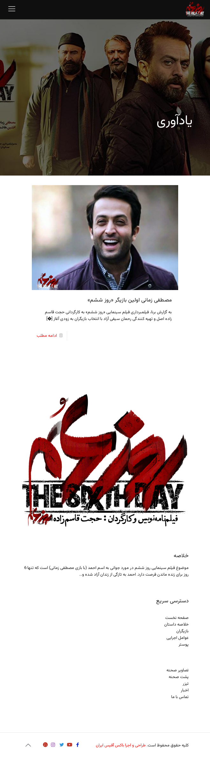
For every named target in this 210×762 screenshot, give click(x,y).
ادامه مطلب (47, 336)
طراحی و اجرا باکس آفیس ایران (121, 745)
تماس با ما (180, 697)
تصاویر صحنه (177, 670)
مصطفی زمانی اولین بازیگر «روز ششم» (130, 300)
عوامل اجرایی (177, 638)
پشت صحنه (179, 677)
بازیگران (182, 631)
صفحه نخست (177, 618)
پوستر (183, 644)
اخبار (185, 690)
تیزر (186, 684)
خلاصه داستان (176, 624)
